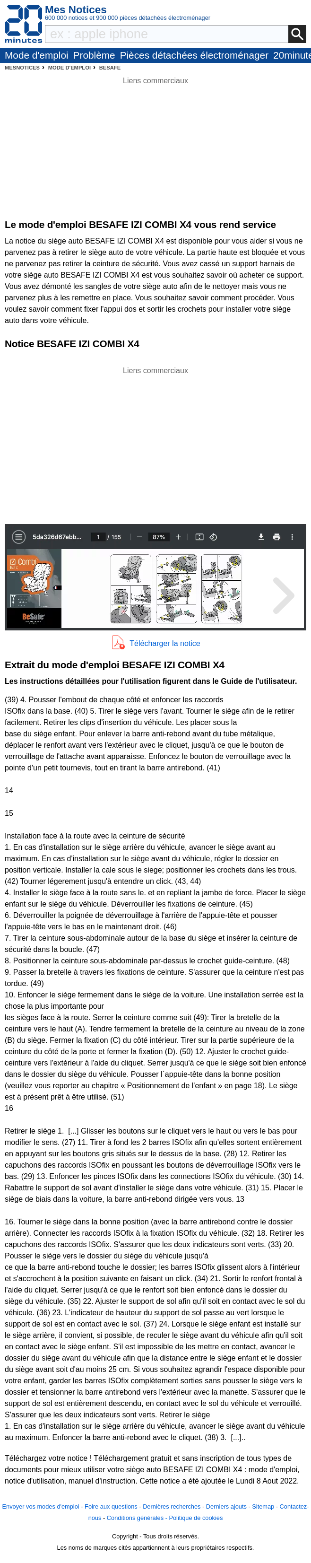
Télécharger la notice (165, 643)
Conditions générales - (138, 1517)
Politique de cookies (196, 1517)
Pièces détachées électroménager (194, 55)
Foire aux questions (111, 1506)
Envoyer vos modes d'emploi (40, 1506)
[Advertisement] (155, 442)
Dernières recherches (171, 1506)
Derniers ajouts (226, 1506)
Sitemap (263, 1506)
